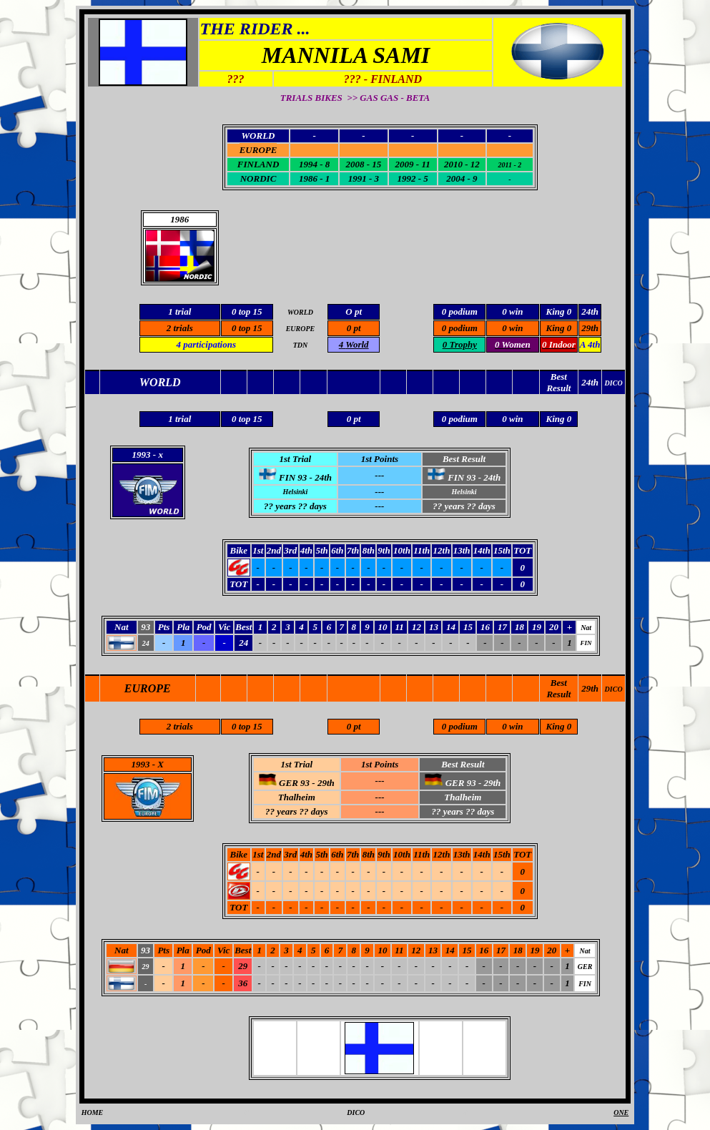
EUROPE (258, 149)
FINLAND (258, 164)
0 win (512, 328)
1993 (141, 764)
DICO (614, 689)
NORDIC (258, 178)
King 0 (559, 328)
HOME (93, 1112)
